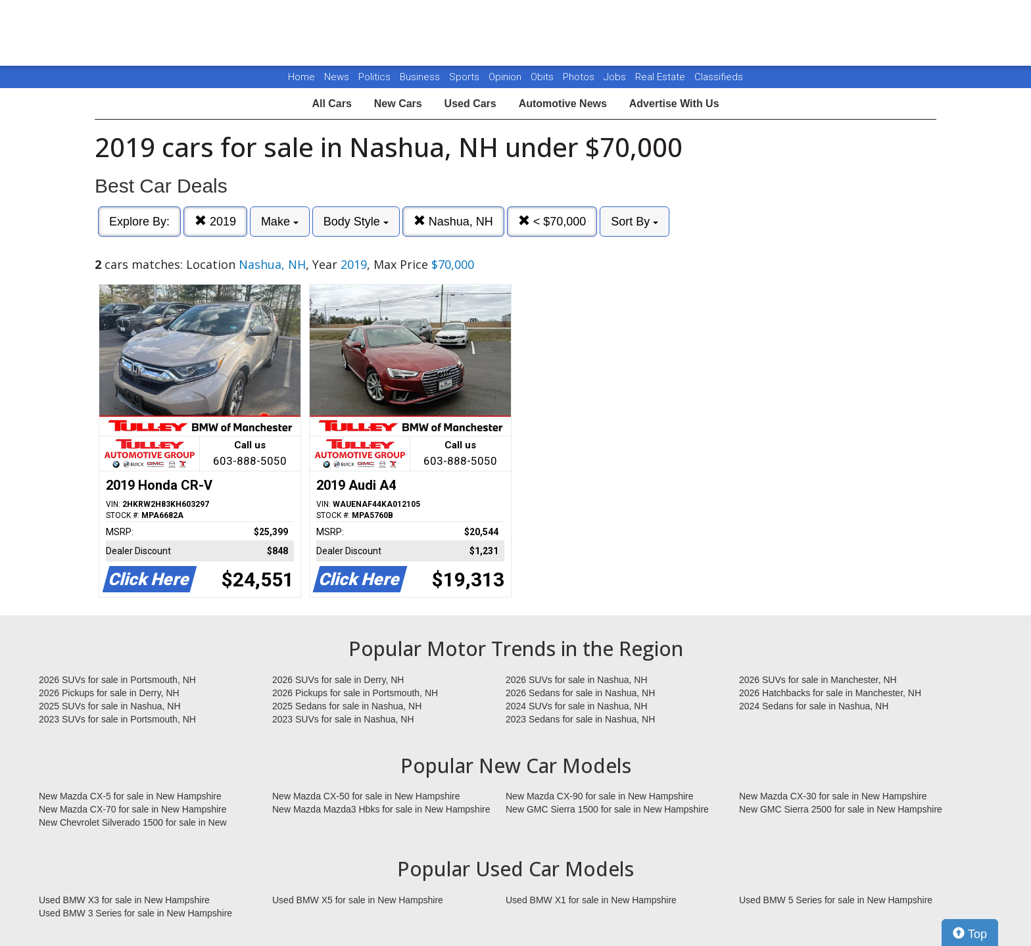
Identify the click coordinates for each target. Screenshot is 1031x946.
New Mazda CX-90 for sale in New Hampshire (600, 796)
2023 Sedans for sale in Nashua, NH (580, 719)
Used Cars (470, 103)
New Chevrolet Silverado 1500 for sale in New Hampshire (133, 823)
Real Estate (661, 77)
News (336, 77)
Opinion (506, 77)
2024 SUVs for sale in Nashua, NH (577, 706)
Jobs (616, 77)
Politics (374, 77)
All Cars (331, 103)
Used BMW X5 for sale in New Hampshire (357, 900)
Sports (465, 77)
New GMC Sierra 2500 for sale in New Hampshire (840, 809)
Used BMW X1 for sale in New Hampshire (591, 900)
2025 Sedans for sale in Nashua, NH (346, 706)
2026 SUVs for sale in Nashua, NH (577, 679)
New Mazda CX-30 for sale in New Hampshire (833, 796)
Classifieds (718, 77)
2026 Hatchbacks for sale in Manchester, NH (830, 693)
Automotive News (563, 103)
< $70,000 (552, 221)
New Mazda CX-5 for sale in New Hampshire (130, 796)
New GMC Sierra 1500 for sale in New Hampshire (607, 809)
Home (301, 77)
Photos (580, 77)
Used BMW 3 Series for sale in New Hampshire (135, 913)
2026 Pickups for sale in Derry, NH (109, 693)
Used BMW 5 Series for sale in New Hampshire (835, 900)
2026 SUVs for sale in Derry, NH (338, 679)
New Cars (398, 103)
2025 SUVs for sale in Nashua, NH (110, 706)
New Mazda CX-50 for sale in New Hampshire (366, 796)
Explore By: (139, 221)
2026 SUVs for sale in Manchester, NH (818, 679)
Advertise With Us (674, 103)
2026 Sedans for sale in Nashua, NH (580, 693)
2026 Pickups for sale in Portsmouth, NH (355, 693)
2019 (215, 221)
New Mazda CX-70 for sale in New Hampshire (133, 809)
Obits (543, 77)
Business (421, 77)
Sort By (634, 221)
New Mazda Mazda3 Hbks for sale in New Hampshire (381, 809)
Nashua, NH (453, 221)
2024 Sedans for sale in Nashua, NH (813, 706)
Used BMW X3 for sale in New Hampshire (124, 900)
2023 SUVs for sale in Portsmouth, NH (117, 719)
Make (280, 221)
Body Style (356, 221)
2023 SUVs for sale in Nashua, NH (343, 719)
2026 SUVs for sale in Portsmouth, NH (117, 679)
